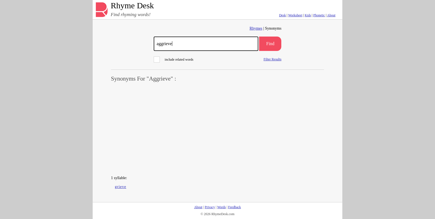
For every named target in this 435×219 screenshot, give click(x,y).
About (331, 15)
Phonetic (319, 15)
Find (270, 43)
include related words (173, 59)
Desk (282, 15)
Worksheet (295, 15)
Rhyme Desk (132, 5)
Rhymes (256, 28)
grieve (120, 187)
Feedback (234, 207)
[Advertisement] (217, 129)
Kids (308, 15)
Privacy (210, 207)
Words (221, 207)
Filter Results (272, 59)
